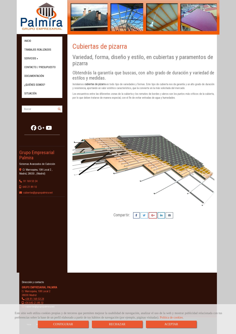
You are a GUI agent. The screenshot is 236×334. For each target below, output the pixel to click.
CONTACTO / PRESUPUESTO (40, 67)
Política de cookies (171, 317)
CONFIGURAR (63, 324)
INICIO (27, 40)
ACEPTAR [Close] (171, 324)
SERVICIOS (31, 58)
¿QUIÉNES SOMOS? (34, 84)
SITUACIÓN (30, 93)
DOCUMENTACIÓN (34, 76)
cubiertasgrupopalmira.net (38, 192)
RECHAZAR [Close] (117, 324)
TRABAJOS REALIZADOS (37, 49)
